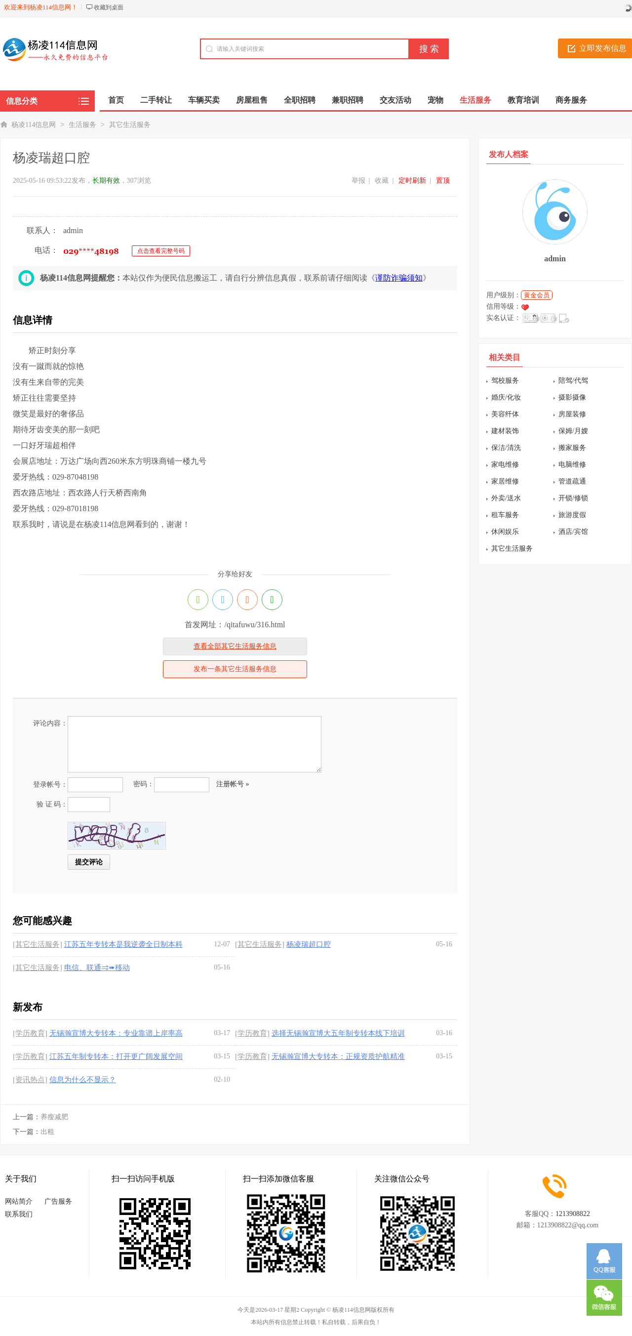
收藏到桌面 (108, 7)
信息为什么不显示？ (82, 1080)
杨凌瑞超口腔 (308, 944)
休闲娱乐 (505, 531)
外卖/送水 (506, 498)
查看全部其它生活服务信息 (235, 646)
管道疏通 (572, 481)
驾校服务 (505, 380)
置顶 (443, 180)
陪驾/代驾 (573, 380)
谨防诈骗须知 (399, 278)
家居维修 (505, 481)
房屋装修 (572, 414)
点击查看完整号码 (161, 250)
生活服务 (82, 124)
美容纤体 (505, 414)
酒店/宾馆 (573, 531)
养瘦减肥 (54, 1117)
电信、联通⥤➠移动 (97, 968)
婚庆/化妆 (506, 397)
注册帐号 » (232, 784)
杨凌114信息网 (33, 124)
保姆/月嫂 (573, 431)
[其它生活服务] (37, 944)
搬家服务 (572, 447)
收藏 (382, 180)
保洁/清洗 (506, 447)
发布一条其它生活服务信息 (235, 669)
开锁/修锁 (573, 498)
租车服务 (505, 515)
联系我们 (19, 1214)
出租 (47, 1131)
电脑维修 (572, 464)
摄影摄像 (572, 397)
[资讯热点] (30, 1080)
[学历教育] (30, 1033)
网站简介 (19, 1201)
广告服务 (58, 1201)
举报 (358, 180)
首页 (116, 100)
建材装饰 (505, 431)
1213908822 (572, 1213)
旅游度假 (572, 515)
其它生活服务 (130, 124)
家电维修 (505, 464)
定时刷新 (412, 180)
